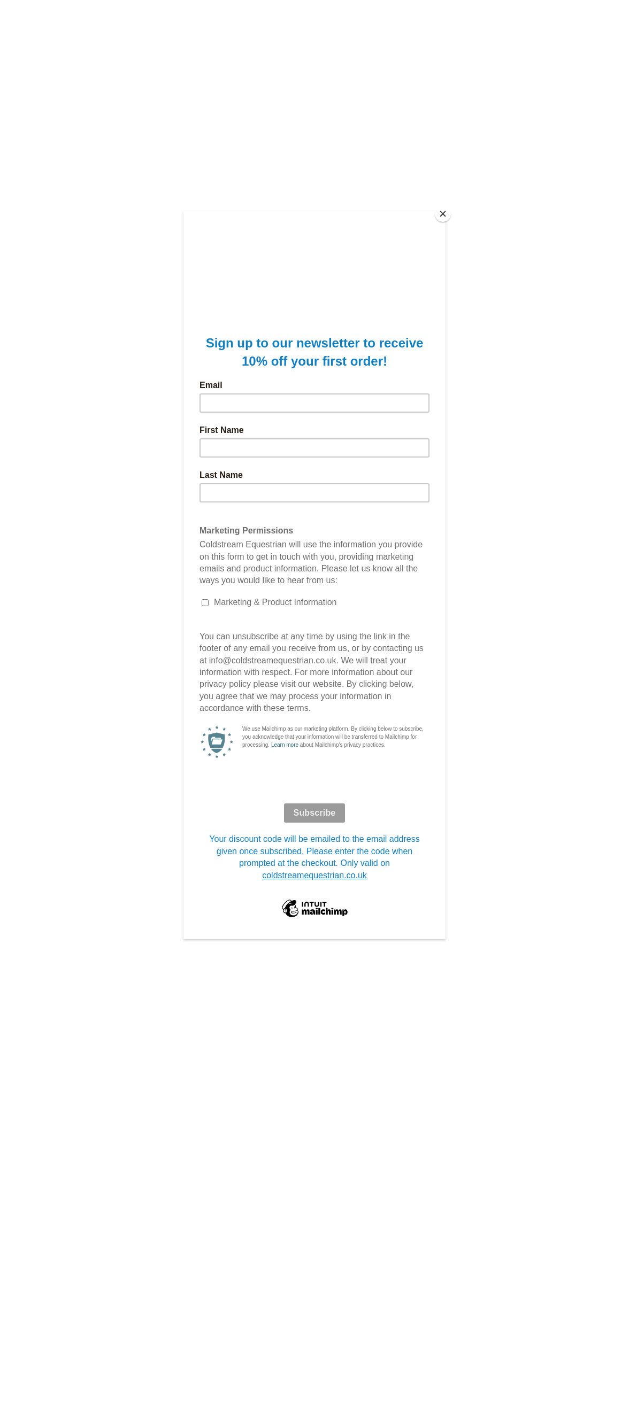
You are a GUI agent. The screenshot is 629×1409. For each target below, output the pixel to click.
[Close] (443, 214)
